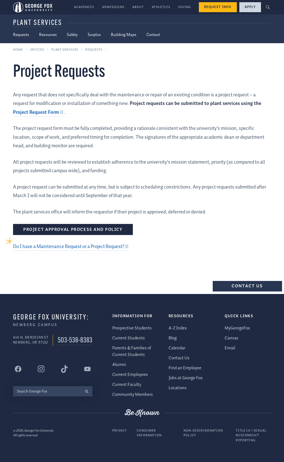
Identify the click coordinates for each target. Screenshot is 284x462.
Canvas (231, 337)
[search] (86, 391)
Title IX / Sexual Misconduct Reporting (251, 435)
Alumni (119, 364)
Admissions (113, 7)
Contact (153, 35)
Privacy (119, 430)
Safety (72, 35)
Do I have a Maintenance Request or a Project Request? (68, 247)
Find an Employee (185, 367)
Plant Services (37, 23)
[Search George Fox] (47, 391)
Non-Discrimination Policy (203, 433)
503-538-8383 (75, 340)
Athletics (161, 7)
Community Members (132, 394)
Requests (21, 35)
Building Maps (123, 35)
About (138, 7)
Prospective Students (132, 327)
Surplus (94, 35)
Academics (84, 7)
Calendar (177, 347)
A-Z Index (178, 327)
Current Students (128, 337)
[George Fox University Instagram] (41, 369)
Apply (250, 7)
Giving (184, 7)
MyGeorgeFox (237, 327)
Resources (48, 35)
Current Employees (130, 374)
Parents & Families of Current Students (131, 351)
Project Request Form (36, 112)
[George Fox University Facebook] (18, 369)
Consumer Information (149, 433)
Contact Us (247, 286)
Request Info (218, 7)
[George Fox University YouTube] (87, 369)
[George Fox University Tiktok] (64, 369)
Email (230, 347)
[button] (268, 7)
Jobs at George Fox (185, 377)
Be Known (142, 413)
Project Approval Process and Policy (73, 229)
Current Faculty (126, 384)
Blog (173, 337)
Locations (178, 387)
